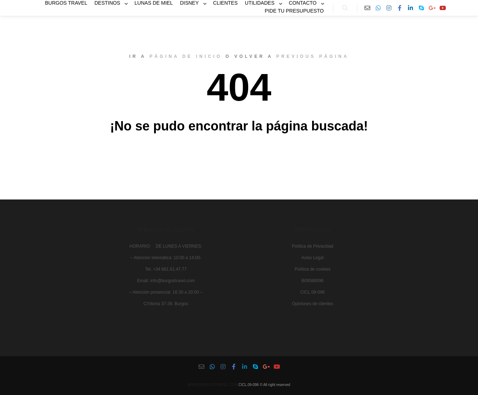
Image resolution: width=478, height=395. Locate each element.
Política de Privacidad (312, 246)
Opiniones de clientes (312, 303)
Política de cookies (312, 269)
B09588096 (313, 280)
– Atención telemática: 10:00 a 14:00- (165, 257)
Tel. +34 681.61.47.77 (166, 269)
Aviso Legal (312, 257)
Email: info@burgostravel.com (166, 280)
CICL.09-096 (312, 292)
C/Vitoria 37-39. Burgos (166, 303)
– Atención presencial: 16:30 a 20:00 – (166, 292)
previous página (312, 56)
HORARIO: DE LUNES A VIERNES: (166, 246)
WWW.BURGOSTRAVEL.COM (212, 385)
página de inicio (185, 56)
